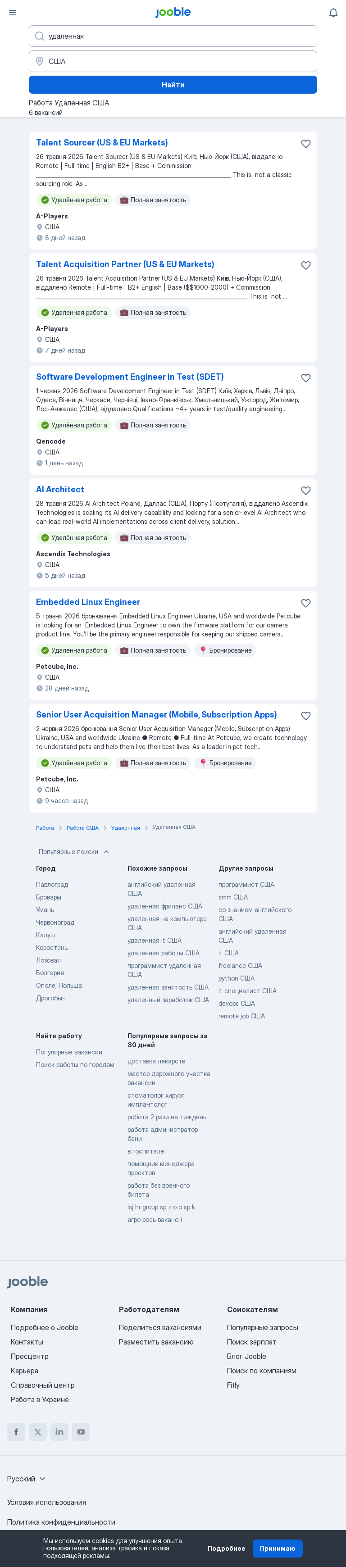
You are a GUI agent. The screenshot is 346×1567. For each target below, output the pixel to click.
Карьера (24, 1370)
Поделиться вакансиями (160, 1327)
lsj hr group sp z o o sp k (161, 1207)
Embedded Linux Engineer (88, 602)
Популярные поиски (75, 851)
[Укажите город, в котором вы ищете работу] (173, 61)
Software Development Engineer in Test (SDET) (130, 377)
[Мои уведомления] (333, 12)
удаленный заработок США (168, 1000)
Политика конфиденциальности (61, 1521)
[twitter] (38, 1432)
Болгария (50, 973)
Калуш (45, 935)
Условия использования (46, 1502)
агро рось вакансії (154, 1219)
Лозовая (48, 960)
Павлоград (52, 884)
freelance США (240, 965)
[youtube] (81, 1432)
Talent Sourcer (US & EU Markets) (102, 142)
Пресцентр (30, 1356)
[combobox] (27, 1479)
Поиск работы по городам (75, 1064)
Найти (173, 84)
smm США (233, 897)
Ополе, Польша (59, 985)
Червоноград (55, 922)
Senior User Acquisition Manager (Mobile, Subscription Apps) (156, 714)
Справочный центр (43, 1385)
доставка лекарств (156, 1061)
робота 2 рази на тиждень (166, 1117)
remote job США (242, 1016)
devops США (237, 1003)
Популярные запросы (262, 1327)
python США (237, 978)
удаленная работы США (163, 953)
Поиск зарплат (252, 1341)
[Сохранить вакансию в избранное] (306, 143)
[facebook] (16, 1432)
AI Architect (60, 489)
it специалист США (248, 991)
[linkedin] (59, 1432)
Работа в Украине (40, 1399)
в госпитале (145, 1151)
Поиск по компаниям (261, 1370)
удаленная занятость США (168, 987)
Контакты (27, 1341)
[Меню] (13, 13)
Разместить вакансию (156, 1341)
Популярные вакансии (69, 1052)
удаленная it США (154, 940)
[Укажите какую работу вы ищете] (173, 36)
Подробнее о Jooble (44, 1327)
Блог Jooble (246, 1356)
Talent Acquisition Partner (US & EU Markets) (125, 264)
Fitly (233, 1385)
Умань (45, 909)
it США (229, 953)
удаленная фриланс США (164, 906)
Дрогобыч (51, 998)
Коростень (52, 947)
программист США (246, 884)
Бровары (48, 897)
